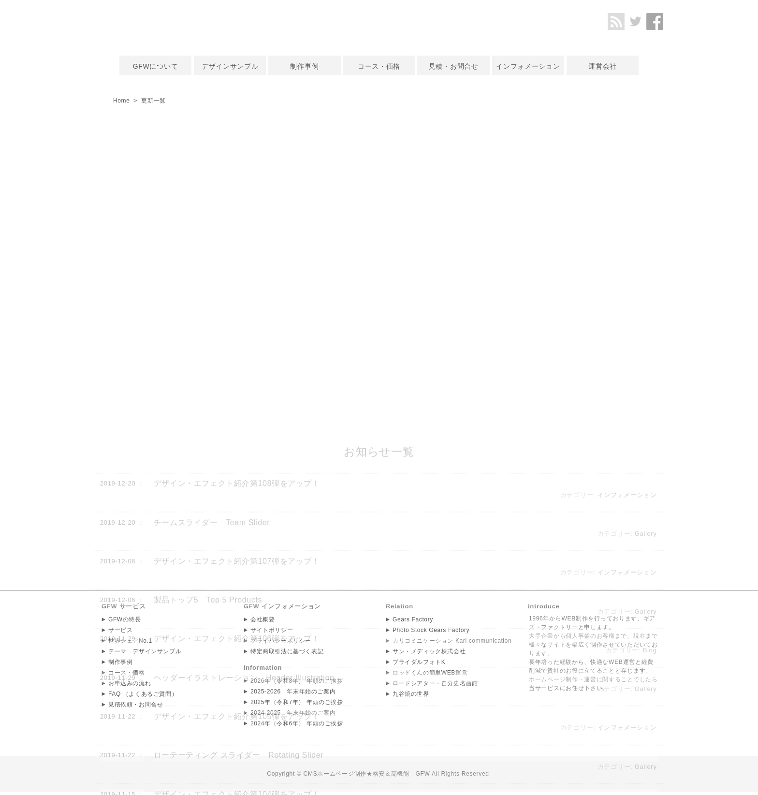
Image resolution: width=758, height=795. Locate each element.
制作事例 (304, 66)
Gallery (645, 638)
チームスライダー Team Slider (212, 627)
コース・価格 (379, 66)
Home (122, 100)
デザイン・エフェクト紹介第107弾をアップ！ (237, 666)
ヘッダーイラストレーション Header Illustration (245, 782)
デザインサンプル (230, 66)
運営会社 (602, 66)
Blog (649, 754)
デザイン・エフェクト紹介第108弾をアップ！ (237, 588)
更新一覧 (158, 100)
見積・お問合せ (454, 66)
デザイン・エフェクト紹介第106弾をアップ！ (237, 743)
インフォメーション (528, 66)
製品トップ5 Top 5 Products (208, 704)
